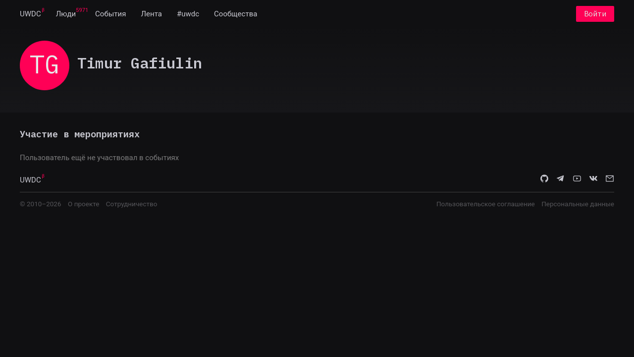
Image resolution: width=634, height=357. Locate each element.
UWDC (30, 13)
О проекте (83, 204)
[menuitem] (30, 14)
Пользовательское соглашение (485, 204)
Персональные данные (577, 204)
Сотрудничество (132, 204)
